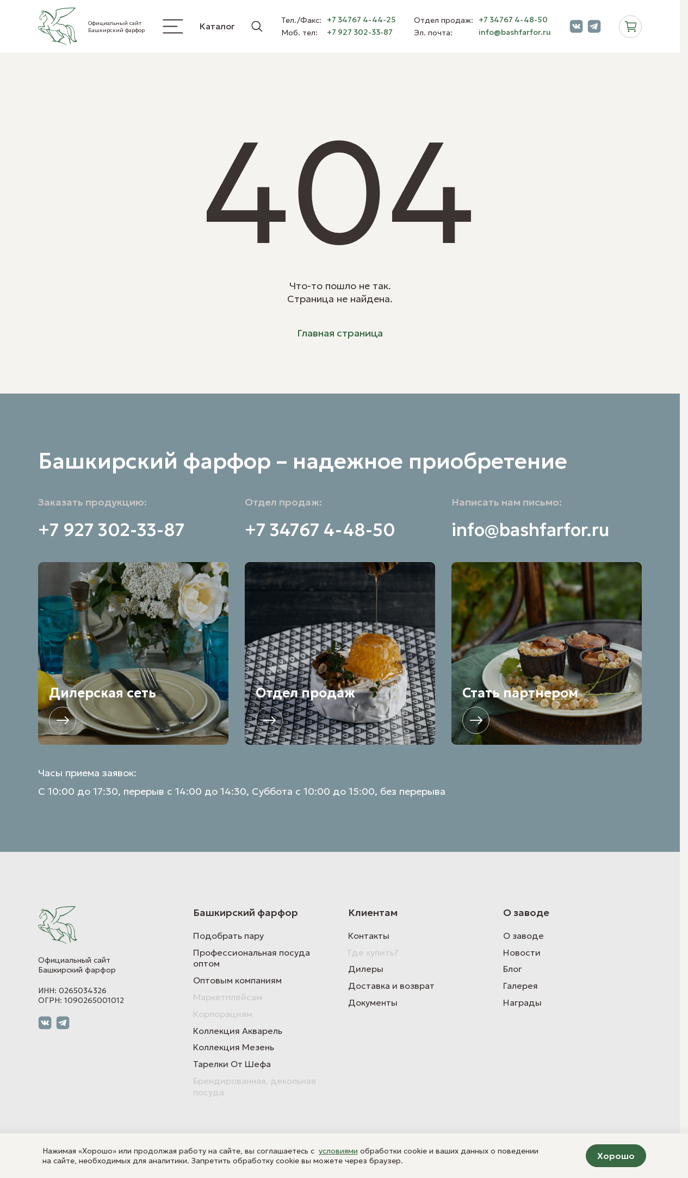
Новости (522, 952)
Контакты (368, 935)
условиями (338, 1151)
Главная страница (340, 333)
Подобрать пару (228, 935)
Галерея (520, 985)
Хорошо (616, 1155)
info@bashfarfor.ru (515, 32)
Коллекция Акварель (237, 1030)
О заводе (523, 935)
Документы (373, 1002)
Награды (522, 1002)
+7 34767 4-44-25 (361, 19)
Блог (512, 968)
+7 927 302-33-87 (360, 32)
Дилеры (365, 968)
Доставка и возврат (391, 985)
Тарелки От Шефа (232, 1063)
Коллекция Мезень (233, 1047)
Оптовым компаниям (237, 980)
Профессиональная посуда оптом (251, 958)
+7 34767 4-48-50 (513, 19)
